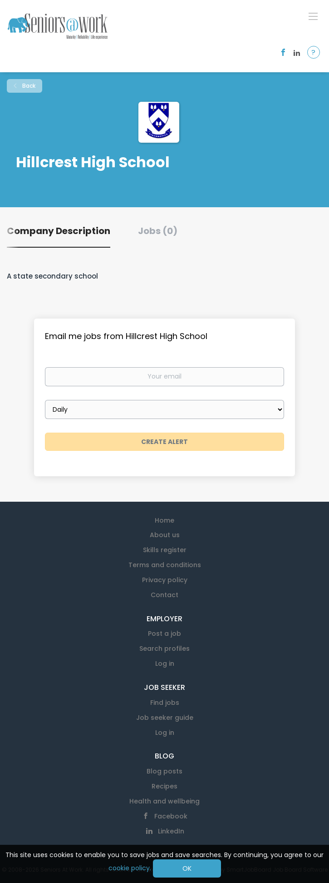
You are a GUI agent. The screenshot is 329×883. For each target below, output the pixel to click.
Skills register (165, 549)
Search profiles (164, 648)
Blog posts (164, 771)
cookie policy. (129, 868)
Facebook (170, 816)
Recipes (164, 786)
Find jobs (164, 702)
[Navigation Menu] (313, 16)
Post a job (164, 633)
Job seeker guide (164, 717)
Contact (164, 594)
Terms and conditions (164, 564)
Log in (164, 663)
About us (165, 534)
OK (187, 868)
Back (28, 86)
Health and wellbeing (164, 801)
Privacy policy (164, 579)
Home (164, 520)
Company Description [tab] (58, 230)
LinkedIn (171, 831)
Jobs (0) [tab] (157, 230)
